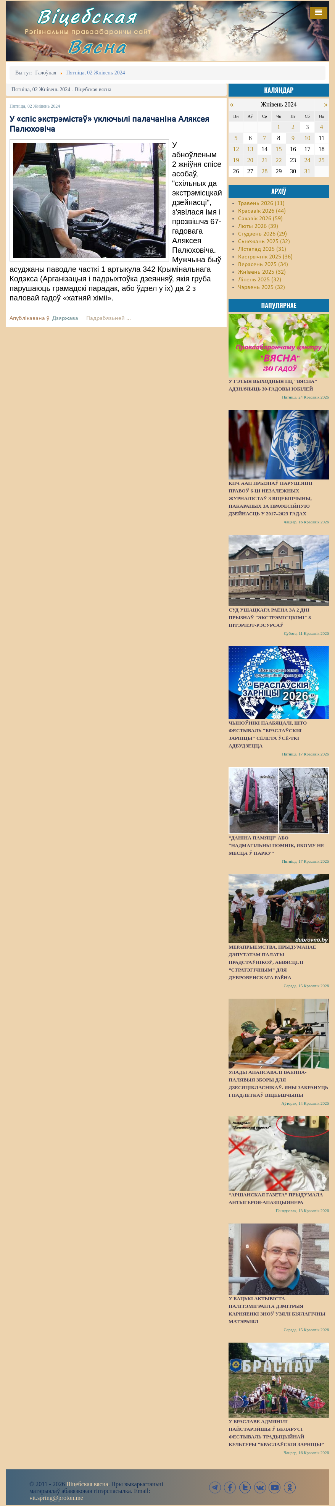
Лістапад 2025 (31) (262, 249)
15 (279, 149)
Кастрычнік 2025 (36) (265, 257)
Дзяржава (65, 318)
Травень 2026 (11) (261, 203)
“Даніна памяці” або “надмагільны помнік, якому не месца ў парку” (276, 845)
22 (279, 160)
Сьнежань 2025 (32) (264, 242)
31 (307, 171)
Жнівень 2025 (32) (262, 272)
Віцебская (86, 16)
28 (264, 171)
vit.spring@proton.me (56, 1498)
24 (307, 160)
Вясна (97, 46)
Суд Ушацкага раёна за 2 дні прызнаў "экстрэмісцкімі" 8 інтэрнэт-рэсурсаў (270, 617)
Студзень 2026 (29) (262, 234)
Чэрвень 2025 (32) (261, 287)
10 (307, 138)
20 (250, 160)
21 (264, 160)
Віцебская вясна (87, 1484)
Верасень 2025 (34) (263, 264)
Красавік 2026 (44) (262, 211)
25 (322, 160)
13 (250, 149)
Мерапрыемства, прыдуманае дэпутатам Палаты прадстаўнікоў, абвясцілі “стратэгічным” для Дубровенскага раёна (272, 962)
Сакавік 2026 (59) (260, 219)
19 (236, 160)
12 (236, 149)
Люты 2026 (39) (258, 226)
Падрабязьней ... (108, 318)
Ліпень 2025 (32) (259, 280)
